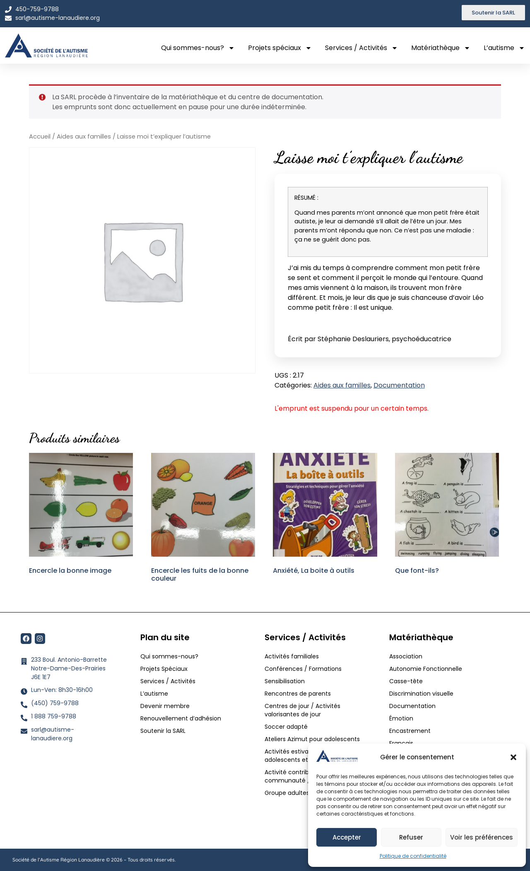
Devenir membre (165, 706)
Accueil (40, 136)
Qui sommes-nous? (198, 48)
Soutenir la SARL (163, 731)
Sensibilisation (285, 681)
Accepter (346, 837)
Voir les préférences (481, 837)
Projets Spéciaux (164, 669)
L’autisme (504, 48)
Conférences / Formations (303, 669)
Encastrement (410, 731)
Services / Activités (361, 48)
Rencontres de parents (298, 693)
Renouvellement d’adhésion (180, 718)
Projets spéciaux (280, 48)
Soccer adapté (287, 727)
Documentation (399, 385)
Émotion (401, 718)
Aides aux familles (84, 136)
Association (405, 656)
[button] (513, 757)
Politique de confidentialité (413, 855)
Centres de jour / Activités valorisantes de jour (302, 710)
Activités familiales (292, 656)
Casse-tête (406, 681)
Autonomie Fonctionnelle (425, 669)
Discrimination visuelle (421, 693)
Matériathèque (440, 48)
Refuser (411, 837)
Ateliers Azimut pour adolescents (313, 739)
